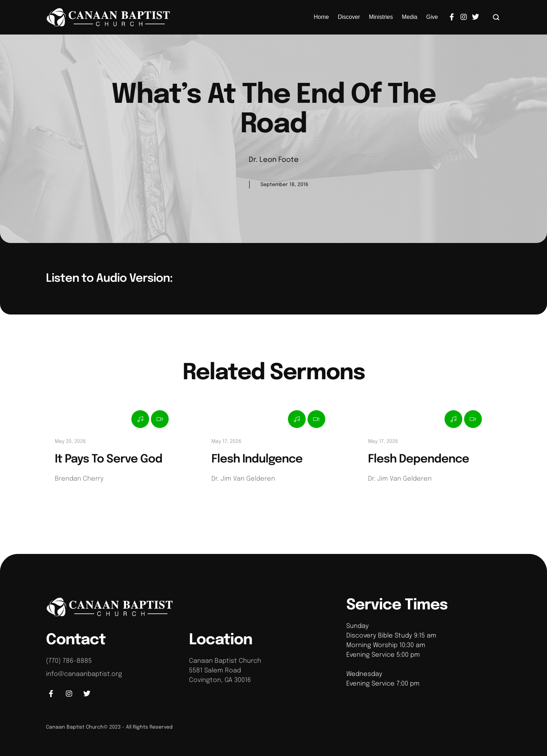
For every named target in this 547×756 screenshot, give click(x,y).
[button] (496, 17)
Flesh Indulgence (257, 459)
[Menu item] (321, 17)
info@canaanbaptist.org (84, 674)
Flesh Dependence (418, 459)
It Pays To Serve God (108, 459)
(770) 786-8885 (69, 661)
